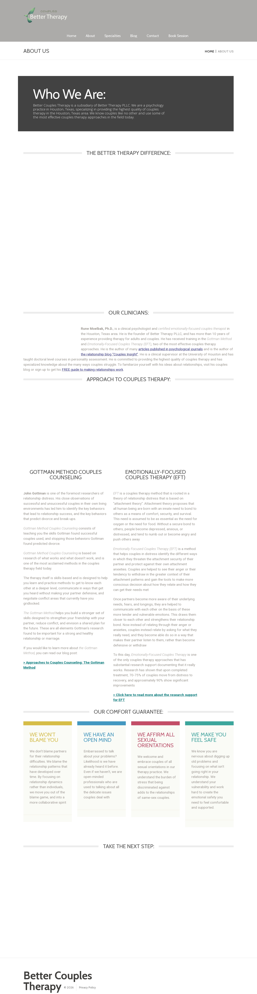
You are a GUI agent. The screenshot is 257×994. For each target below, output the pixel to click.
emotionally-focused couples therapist (198, 317)
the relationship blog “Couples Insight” (109, 343)
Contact (198, 11)
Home (116, 11)
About (135, 11)
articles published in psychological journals (170, 338)
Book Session (224, 11)
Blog (178, 11)
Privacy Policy (87, 975)
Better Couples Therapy (57, 969)
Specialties (158, 11)
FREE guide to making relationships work (92, 358)
